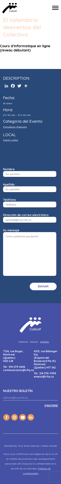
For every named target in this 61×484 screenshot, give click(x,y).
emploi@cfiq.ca (44, 376)
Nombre (9, 169)
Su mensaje (11, 230)
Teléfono (9, 200)
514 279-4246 (17, 366)
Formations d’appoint (15, 127)
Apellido (9, 184)
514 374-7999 (47, 373)
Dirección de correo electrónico (26, 215)
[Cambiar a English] (34, 342)
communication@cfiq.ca (18, 370)
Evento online (10, 140)
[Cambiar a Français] (23, 342)
